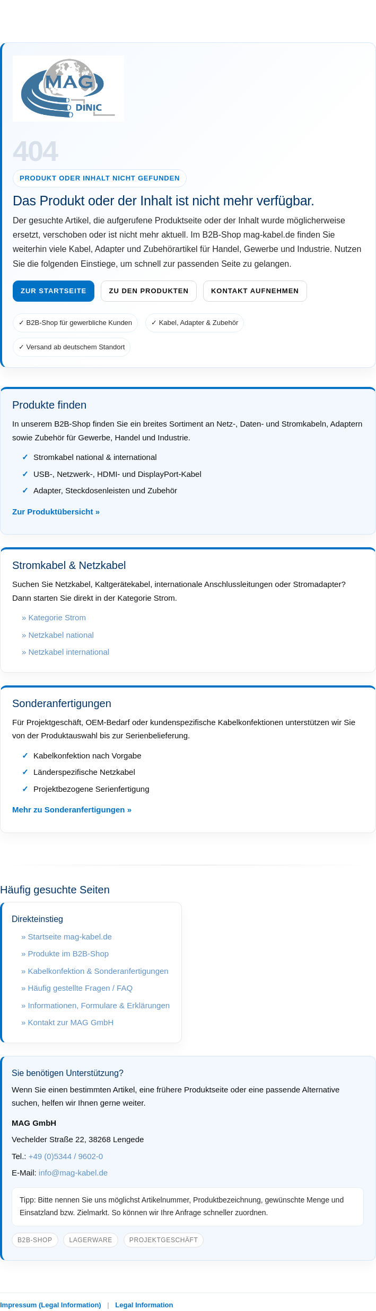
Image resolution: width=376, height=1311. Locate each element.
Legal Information (144, 1305)
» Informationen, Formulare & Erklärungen (95, 1005)
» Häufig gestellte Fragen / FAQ (77, 987)
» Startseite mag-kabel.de (66, 936)
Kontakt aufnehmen (255, 291)
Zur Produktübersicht (52, 511)
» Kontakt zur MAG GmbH (67, 1022)
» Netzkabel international (65, 651)
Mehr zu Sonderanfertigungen (68, 809)
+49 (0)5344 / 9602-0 (66, 1156)
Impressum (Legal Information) (50, 1305)
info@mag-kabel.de (73, 1172)
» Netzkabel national (58, 634)
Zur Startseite (53, 291)
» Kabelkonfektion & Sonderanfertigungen (95, 970)
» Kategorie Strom (54, 617)
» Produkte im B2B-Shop (65, 953)
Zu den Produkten (148, 291)
